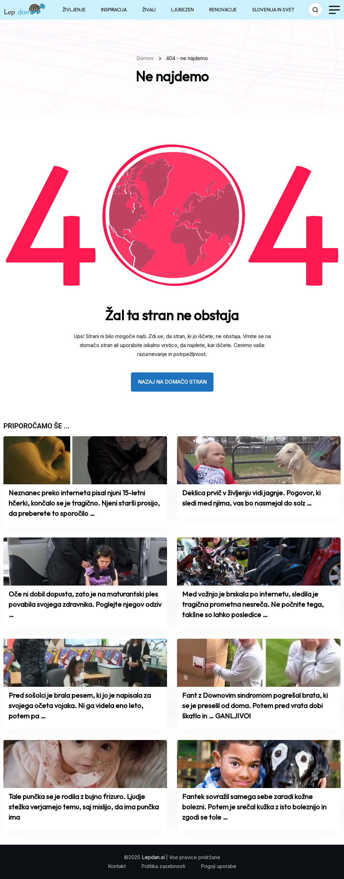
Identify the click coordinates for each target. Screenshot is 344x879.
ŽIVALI (149, 10)
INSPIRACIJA (114, 10)
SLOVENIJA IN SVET (273, 10)
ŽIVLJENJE (74, 10)
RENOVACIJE (223, 10)
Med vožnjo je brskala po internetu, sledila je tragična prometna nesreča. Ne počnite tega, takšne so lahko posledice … (253, 604)
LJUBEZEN (182, 10)
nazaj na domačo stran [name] (172, 382)
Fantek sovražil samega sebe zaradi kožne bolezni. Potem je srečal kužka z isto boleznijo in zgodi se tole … (254, 806)
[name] (24, 9)
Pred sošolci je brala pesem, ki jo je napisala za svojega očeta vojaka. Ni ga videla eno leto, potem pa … (80, 705)
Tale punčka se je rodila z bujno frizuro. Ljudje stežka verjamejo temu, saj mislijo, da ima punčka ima (84, 806)
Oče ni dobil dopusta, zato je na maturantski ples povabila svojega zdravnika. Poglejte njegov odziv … (85, 604)
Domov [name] (146, 58)
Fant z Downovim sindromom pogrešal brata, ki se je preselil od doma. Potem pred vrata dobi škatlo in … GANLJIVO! (255, 705)
